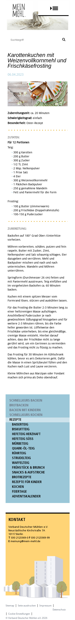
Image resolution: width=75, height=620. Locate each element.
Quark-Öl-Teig (23, 448)
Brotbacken (18, 405)
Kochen (18, 487)
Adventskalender (26, 496)
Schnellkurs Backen (25, 400)
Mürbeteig (20, 443)
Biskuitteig (20, 429)
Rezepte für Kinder (27, 482)
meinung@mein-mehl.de (25, 541)
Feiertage (19, 491)
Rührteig (19, 453)
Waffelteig (20, 463)
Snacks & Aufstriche (28, 472)
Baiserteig (20, 424)
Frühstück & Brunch (28, 467)
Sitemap (10, 605)
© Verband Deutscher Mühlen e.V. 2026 (26, 618)
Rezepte (15, 420)
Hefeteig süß (22, 439)
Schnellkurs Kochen (25, 415)
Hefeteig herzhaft (26, 434)
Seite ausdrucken (27, 605)
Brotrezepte (21, 477)
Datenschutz (59, 609)
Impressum (45, 605)
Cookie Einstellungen (19, 613)
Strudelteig (21, 458)
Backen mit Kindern (25, 410)
